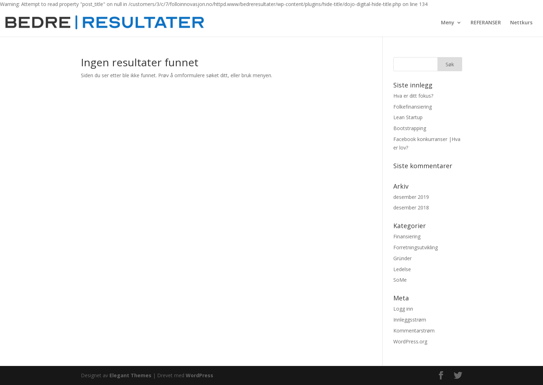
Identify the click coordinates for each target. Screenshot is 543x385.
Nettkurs (521, 23)
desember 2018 (411, 207)
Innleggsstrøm (409, 319)
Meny (447, 23)
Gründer (402, 258)
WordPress (199, 375)
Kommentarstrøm (414, 330)
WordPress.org (410, 341)
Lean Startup (408, 117)
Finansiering (406, 236)
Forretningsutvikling (415, 247)
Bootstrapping (409, 128)
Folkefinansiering (412, 106)
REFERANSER (486, 23)
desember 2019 (411, 197)
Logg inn (403, 308)
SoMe (400, 279)
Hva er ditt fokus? (413, 95)
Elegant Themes (130, 375)
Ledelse (402, 269)
